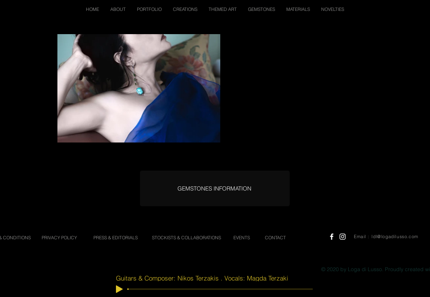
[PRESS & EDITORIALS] (115, 238)
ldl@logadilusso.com (394, 236)
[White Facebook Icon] (332, 236)
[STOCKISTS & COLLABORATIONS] (186, 238)
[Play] (119, 289)
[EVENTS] (241, 238)
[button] (118, 9)
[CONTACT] (275, 238)
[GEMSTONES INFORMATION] (214, 188)
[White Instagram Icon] (342, 236)
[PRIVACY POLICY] (59, 238)
